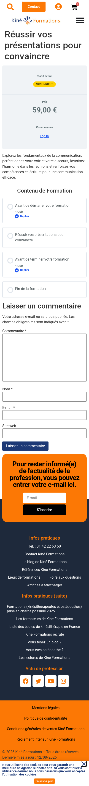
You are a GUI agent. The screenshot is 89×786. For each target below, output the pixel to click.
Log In (44, 136)
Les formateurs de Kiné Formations (44, 619)
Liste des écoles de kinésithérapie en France (44, 626)
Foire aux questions (65, 577)
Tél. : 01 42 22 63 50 (44, 546)
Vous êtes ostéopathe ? (44, 650)
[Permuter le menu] (80, 20)
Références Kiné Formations (44, 569)
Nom (7, 389)
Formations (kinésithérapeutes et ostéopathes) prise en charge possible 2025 (44, 608)
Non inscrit (44, 84)
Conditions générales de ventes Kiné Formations (45, 729)
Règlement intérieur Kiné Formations (45, 739)
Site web (9, 426)
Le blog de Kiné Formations (44, 562)
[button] (83, 763)
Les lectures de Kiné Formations (44, 657)
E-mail (8, 408)
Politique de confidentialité (45, 718)
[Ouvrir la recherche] (10, 6)
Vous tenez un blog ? (44, 642)
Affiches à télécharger (44, 585)
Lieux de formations (24, 577)
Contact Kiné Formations (44, 554)
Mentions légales (45, 708)
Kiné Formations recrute (44, 634)
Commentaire (14, 331)
